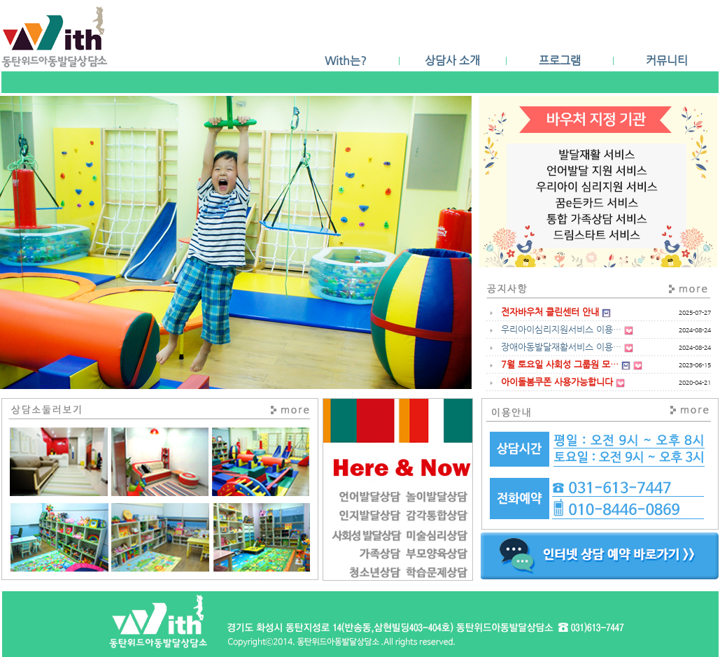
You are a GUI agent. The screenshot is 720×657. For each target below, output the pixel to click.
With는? (346, 60)
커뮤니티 (667, 60)
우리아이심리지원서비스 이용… (561, 329)
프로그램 (560, 60)
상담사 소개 (452, 60)
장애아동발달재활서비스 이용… (561, 346)
